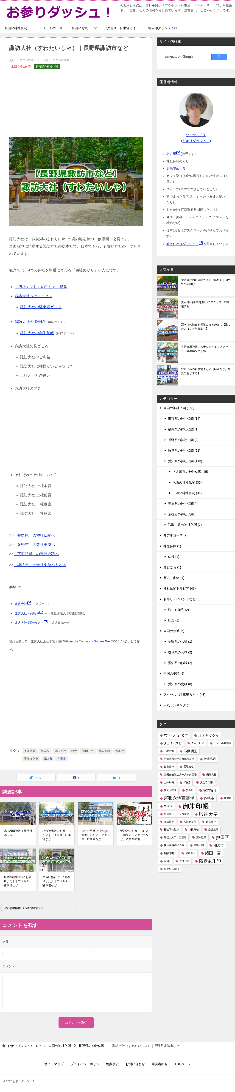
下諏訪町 (30, 751)
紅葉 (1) (173, 620)
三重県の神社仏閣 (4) (183, 503)
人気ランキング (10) (178, 705)
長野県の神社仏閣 (47, 66)
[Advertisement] (76, 104)
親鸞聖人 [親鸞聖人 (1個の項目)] (190, 853)
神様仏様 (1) (172, 546)
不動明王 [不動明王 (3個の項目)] (190, 751)
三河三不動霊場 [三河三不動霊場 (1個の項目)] (222, 743)
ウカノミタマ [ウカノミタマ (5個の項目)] (176, 735)
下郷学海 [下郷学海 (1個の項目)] (169, 751)
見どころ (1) (172, 567)
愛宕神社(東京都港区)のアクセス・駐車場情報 (205, 304)
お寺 (74, 751)
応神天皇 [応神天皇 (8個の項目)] (208, 814)
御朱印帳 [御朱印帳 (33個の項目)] (195, 806)
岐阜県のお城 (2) (180, 652)
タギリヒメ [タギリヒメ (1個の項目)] (197, 743)
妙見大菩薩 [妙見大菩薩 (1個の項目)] (170, 790)
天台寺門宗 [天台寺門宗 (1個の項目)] (206, 782)
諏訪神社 (60, 751)
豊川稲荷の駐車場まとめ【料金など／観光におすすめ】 (206, 371)
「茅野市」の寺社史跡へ (34, 545)
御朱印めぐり (176, 168)
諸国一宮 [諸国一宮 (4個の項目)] (213, 853)
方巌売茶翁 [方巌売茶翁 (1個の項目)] (190, 821)
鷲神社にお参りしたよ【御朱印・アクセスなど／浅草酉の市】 (134, 835)
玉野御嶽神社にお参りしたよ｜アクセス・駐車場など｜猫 (204, 349)
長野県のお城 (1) (180, 641)
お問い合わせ (135, 1064)
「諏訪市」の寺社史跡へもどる (40, 565)
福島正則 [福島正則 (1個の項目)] (199, 845)
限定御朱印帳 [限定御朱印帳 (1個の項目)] (171, 868)
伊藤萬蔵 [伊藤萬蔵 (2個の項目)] (210, 759)
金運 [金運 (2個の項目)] (167, 861)
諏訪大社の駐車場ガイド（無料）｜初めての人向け (206, 282)
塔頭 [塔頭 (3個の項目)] (187, 782)
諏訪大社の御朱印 (30, 322)
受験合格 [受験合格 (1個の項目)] (189, 766)
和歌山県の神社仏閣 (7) (185, 525)
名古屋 (171, 154)
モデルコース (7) (175, 535)
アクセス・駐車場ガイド (121, 28)
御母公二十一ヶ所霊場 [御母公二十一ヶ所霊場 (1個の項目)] (176, 814)
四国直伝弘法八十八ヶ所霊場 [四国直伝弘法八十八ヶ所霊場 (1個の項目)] (180, 774)
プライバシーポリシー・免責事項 (94, 1064)
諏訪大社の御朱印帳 (37, 333)
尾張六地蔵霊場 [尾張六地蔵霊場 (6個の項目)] (179, 798)
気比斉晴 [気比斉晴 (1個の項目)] (194, 829)
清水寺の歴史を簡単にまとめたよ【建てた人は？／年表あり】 (206, 326)
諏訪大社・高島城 (27, 613)
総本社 (119, 751)
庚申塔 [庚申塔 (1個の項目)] (228, 798)
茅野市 (61, 758)
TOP (24, 1046)
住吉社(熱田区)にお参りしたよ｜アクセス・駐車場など (56, 881)
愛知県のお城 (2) (180, 663)
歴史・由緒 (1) (173, 578)
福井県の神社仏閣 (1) (183, 429)
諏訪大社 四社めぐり (29, 622)
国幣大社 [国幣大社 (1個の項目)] (211, 774)
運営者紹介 (160, 1064)
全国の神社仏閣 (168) (178, 408)
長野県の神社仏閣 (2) (183, 440)
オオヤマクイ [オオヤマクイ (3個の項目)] (208, 735)
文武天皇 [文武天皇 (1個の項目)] (169, 821)
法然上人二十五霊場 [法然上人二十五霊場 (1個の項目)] (175, 837)
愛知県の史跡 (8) (180, 684)
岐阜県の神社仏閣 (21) (184, 450)
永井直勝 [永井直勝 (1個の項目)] (213, 829)
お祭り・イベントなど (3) (181, 599)
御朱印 (45, 751)
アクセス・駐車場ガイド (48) (184, 694)
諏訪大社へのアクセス (33, 296)
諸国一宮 (88, 751)
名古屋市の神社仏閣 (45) (190, 471)
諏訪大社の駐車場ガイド (41, 307)
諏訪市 (48, 758)
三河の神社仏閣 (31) (187, 493)
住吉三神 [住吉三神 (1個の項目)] (169, 766)
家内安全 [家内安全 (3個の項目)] (210, 790)
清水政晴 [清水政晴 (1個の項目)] (201, 837)
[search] (186, 57)
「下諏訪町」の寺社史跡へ (36, 554)
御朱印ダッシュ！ (162, 28)
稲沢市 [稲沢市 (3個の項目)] (218, 845)
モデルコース (52, 28)
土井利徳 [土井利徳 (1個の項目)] (169, 782)
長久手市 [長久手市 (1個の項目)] (184, 861)
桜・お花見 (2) (178, 610)
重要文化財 (31, 758)
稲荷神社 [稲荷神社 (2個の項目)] (170, 853)
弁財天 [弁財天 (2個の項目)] (168, 806)
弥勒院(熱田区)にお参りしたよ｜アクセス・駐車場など (18, 881)
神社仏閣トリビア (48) (179, 588)
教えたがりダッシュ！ (182, 244)
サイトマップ (54, 1064)
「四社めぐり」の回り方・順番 (41, 287)
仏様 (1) (173, 557)
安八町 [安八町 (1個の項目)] (190, 790)
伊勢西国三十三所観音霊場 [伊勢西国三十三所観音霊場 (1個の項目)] (179, 758)
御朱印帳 (104, 751)
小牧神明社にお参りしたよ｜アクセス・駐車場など (56, 835)
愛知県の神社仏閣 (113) (185, 461)
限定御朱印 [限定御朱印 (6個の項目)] (210, 861)
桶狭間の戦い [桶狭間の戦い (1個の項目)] (171, 829)
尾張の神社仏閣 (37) (187, 482)
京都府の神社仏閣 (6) (183, 514)
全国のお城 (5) (173, 631)
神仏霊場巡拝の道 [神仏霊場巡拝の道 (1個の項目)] (174, 845)
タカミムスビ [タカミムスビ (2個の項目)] (173, 743)
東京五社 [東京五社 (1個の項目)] (211, 821)
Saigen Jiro (102, 641)
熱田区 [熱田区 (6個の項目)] (222, 837)
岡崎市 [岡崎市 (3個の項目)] (209, 798)
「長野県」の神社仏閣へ (34, 535)
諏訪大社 (21, 604)
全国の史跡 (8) (173, 673)
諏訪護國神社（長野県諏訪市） (18, 833)
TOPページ (183, 1064)
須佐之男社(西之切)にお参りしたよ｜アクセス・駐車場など (95, 835)
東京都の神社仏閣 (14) (184, 418)
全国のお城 (80, 28)
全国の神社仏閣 (16, 28)
